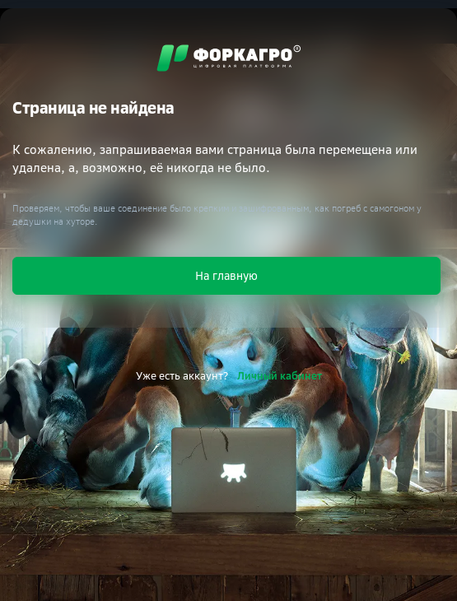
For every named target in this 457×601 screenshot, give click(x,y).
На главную (226, 275)
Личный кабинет (279, 375)
